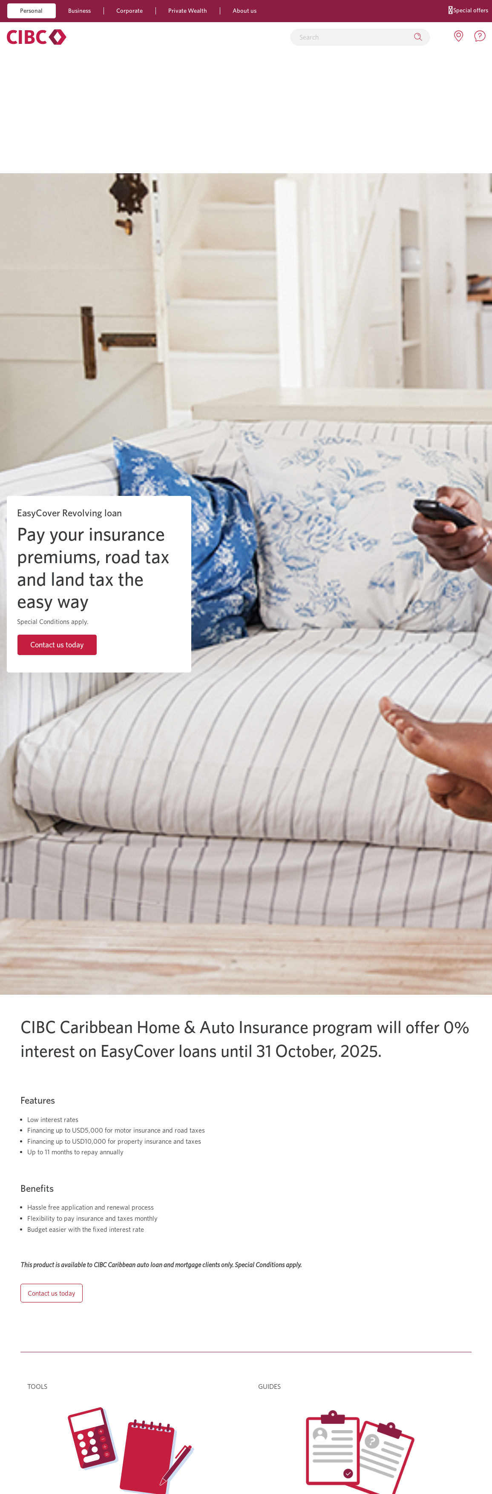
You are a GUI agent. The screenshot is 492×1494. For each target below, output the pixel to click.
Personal (31, 10)
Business (79, 10)
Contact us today (57, 644)
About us (244, 10)
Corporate (129, 10)
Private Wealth (187, 10)
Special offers (468, 9)
